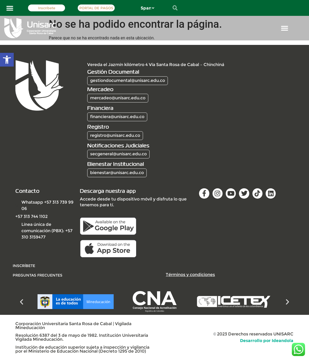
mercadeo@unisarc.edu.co (117, 97)
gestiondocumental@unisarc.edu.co (127, 80)
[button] (7, 60)
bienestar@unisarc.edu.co (117, 172)
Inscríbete (46, 8)
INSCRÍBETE (24, 265)
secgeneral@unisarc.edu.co (118, 153)
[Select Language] (147, 8)
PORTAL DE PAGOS (96, 8)
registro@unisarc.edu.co (115, 135)
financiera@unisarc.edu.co (117, 116)
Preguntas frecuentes (37, 275)
